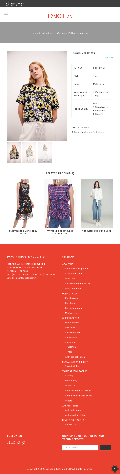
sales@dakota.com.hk (26, 278)
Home (35, 33)
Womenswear (72, 322)
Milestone (70, 279)
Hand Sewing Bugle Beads (78, 396)
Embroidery (71, 380)
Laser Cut (70, 386)
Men (70, 352)
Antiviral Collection (75, 357)
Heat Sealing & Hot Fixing (78, 391)
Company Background (76, 268)
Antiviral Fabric (70, 406)
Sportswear (71, 337)
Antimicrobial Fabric (75, 415)
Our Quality (71, 303)
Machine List (71, 313)
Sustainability (72, 366)
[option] (37, 96)
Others (68, 401)
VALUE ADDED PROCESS (74, 371)
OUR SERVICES (70, 294)
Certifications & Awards (77, 284)
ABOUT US (67, 264)
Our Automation (73, 308)
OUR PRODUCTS (70, 318)
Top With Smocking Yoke (97, 231)
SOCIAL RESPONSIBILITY (75, 362)
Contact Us (71, 424)
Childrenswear (72, 332)
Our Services (71, 298)
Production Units (73, 273)
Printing (69, 375)
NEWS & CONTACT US (73, 420)
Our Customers (73, 289)
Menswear (70, 327)
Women (61, 33)
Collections (47, 33)
